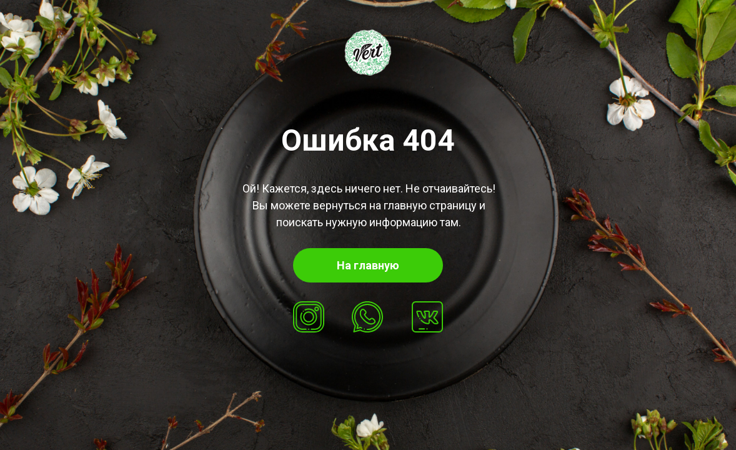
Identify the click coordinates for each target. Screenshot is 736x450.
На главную (368, 265)
